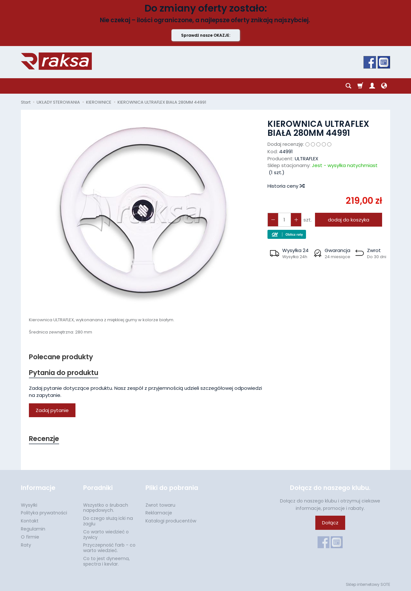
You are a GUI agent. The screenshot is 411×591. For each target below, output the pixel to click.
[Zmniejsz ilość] (296, 220)
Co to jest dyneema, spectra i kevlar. (106, 561)
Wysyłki (29, 505)
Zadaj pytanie (52, 410)
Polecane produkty (61, 356)
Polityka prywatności (44, 513)
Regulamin (33, 529)
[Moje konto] (372, 86)
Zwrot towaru (160, 505)
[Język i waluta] (384, 86)
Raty (26, 545)
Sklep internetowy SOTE (368, 584)
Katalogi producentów (170, 521)
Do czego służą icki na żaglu (108, 521)
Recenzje (44, 438)
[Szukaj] (348, 86)
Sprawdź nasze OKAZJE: (205, 35)
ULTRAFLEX (306, 158)
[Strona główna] (56, 61)
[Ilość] (284, 220)
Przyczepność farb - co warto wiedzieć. (109, 548)
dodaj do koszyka (348, 219)
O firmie (30, 537)
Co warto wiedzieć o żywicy (106, 534)
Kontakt (30, 521)
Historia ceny (285, 186)
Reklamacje (158, 513)
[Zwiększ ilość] (272, 220)
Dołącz (330, 522)
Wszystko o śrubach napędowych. (105, 508)
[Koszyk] (360, 86)
